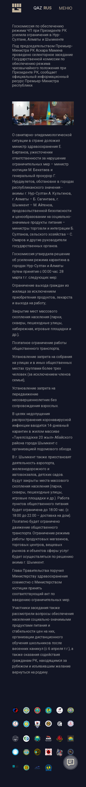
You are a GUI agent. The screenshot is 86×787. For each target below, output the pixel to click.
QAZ (37, 7)
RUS (48, 7)
